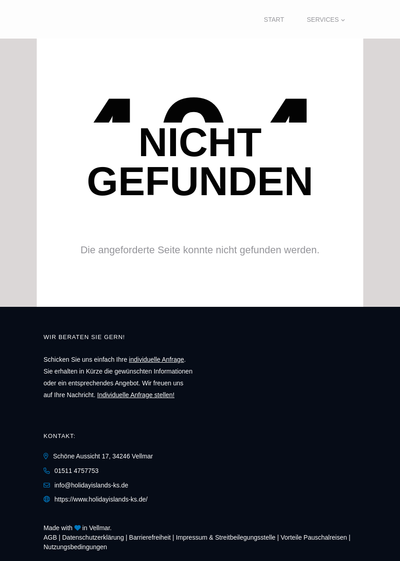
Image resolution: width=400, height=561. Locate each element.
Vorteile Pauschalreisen (314, 537)
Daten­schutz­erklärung (93, 537)
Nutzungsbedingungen (75, 547)
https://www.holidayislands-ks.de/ (100, 499)
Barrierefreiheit (150, 537)
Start (274, 19)
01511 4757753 (76, 470)
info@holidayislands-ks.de (91, 485)
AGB (50, 537)
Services (323, 19)
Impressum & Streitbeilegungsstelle (225, 537)
